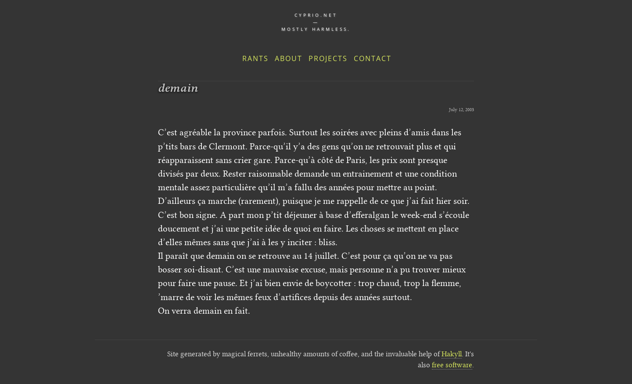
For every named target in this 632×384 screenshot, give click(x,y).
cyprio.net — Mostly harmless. (316, 22)
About (288, 58)
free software (452, 365)
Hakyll (452, 354)
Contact (372, 58)
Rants (255, 58)
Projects (328, 58)
